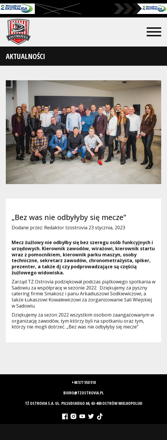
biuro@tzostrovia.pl (83, 393)
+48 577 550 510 (84, 382)
